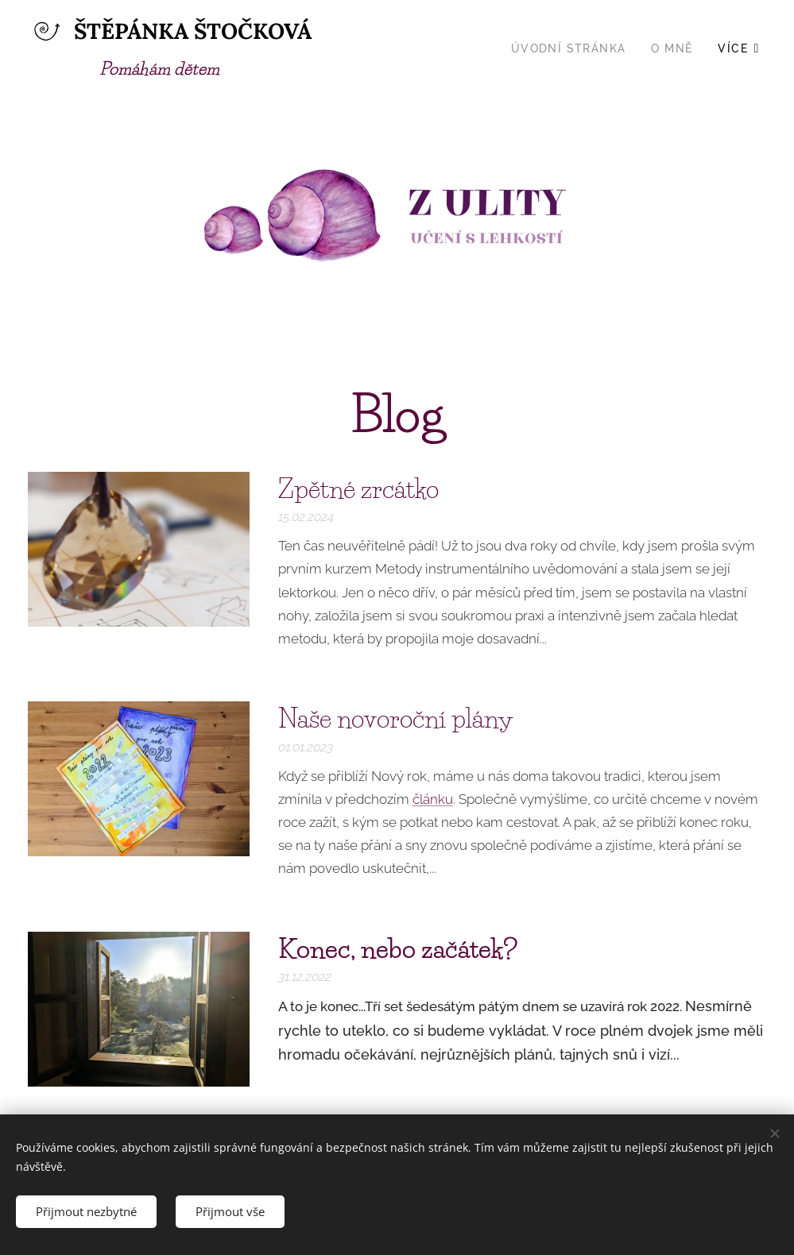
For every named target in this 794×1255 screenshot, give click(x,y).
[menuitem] (573, 48)
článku (432, 799)
